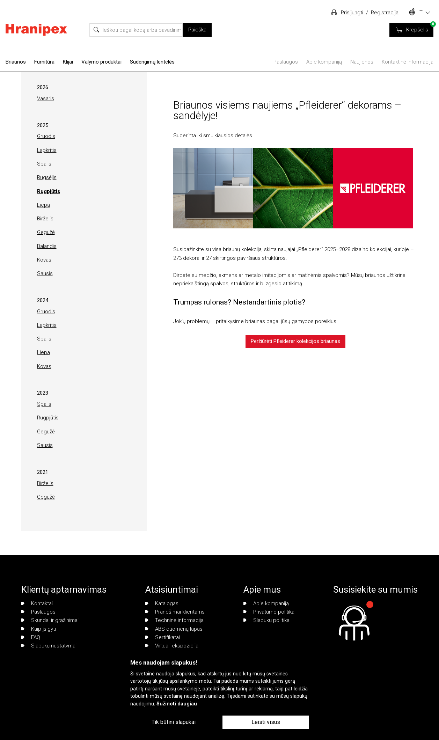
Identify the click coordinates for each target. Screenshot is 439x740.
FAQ (30, 637)
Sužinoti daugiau (176, 704)
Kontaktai (37, 603)
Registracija (384, 12)
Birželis (45, 218)
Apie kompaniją (324, 62)
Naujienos (361, 62)
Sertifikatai (162, 637)
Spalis (44, 164)
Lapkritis (47, 150)
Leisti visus (265, 722)
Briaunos (16, 62)
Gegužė (46, 232)
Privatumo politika (268, 612)
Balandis (47, 246)
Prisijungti (352, 12)
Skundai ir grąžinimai (50, 620)
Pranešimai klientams (175, 612)
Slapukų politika (266, 620)
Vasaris (45, 98)
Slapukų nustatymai (48, 646)
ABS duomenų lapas (174, 629)
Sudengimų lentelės (152, 62)
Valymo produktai (101, 62)
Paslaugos (285, 62)
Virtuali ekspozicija (171, 646)
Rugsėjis (47, 177)
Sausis (45, 273)
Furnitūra (44, 62)
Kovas (44, 260)
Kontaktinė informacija (407, 62)
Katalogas (161, 603)
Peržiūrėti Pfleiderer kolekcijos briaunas (295, 341)
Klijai (68, 62)
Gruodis (46, 136)
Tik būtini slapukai (174, 722)
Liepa (43, 205)
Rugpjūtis (48, 191)
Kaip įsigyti (38, 629)
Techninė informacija (174, 620)
